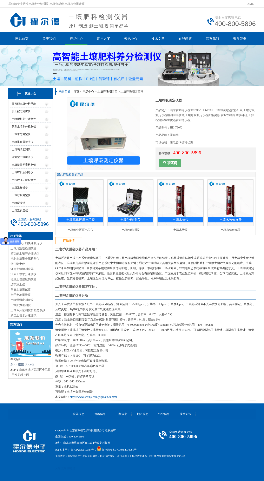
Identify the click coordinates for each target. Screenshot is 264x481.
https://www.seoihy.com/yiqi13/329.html (93, 396)
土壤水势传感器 (230, 229)
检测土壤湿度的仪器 (24, 279)
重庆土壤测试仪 (21, 289)
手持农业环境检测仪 (24, 180)
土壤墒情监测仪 (21, 149)
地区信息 (142, 414)
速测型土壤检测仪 (22, 157)
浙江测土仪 (18, 263)
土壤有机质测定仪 (22, 172)
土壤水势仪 (180, 229)
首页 (76, 91)
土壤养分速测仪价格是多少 (28, 310)
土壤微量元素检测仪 (24, 164)
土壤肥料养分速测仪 (24, 118)
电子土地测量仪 (21, 294)
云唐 (64, 468)
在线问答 (185, 38)
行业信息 (164, 414)
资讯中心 (130, 38)
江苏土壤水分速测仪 (24, 274)
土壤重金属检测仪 (22, 141)
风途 (58, 468)
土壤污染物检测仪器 (24, 248)
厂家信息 (121, 414)
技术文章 (158, 38)
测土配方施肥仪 (21, 111)
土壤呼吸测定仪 (21, 195)
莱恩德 (71, 468)
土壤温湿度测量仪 (22, 300)
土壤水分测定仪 (21, 134)
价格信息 (100, 414)
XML (250, 3)
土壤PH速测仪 (130, 229)
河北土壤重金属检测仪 (25, 258)
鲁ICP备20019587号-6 (83, 449)
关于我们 (49, 38)
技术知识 (185, 414)
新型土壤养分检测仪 (24, 126)
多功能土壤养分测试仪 (25, 253)
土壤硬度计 (18, 202)
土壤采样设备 (20, 187)
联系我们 (212, 38)
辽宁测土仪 (18, 284)
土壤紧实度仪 (20, 210)
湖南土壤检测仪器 (22, 269)
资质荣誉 (239, 38)
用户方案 (103, 38)
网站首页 (21, 38)
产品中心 (76, 38)
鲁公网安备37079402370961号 (119, 449)
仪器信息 (78, 414)
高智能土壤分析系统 (24, 103)
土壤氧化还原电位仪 (80, 229)
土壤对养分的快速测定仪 (26, 243)
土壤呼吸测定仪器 (68, 249)
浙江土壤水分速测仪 (24, 315)
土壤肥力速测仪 (21, 305)
